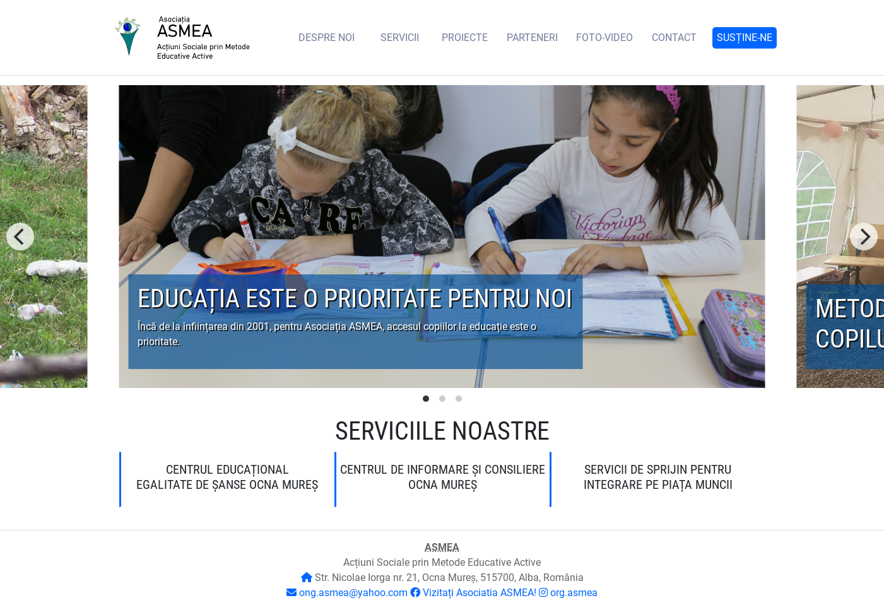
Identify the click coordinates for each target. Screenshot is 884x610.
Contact (674, 38)
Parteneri (532, 38)
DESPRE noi (326, 38)
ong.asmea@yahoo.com (353, 593)
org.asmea (574, 593)
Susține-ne (744, 38)
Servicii (399, 38)
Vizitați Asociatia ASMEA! (479, 593)
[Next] (864, 236)
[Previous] (20, 236)
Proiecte (465, 38)
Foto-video (604, 38)
